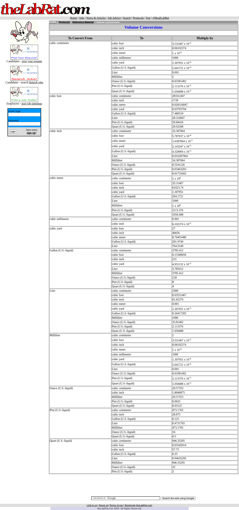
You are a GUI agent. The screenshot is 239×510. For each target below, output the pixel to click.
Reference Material (83, 22)
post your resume (32, 61)
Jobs (81, 18)
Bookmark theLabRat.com (138, 505)
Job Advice (114, 18)
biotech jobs (36, 82)
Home (73, 18)
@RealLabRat (160, 18)
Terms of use (116, 505)
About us (103, 505)
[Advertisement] (166, 8)
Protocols (138, 18)
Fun (148, 18)
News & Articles (96, 18)
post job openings (31, 103)
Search (127, 18)
